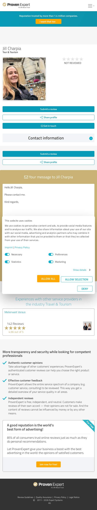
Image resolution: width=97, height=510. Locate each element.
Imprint (9, 247)
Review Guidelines (25, 497)
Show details (79, 269)
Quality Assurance (44, 497)
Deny (85, 289)
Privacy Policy (22, 247)
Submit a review (48, 109)
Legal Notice (74, 497)
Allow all (48, 279)
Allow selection (76, 279)
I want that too (47, 21)
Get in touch (48, 125)
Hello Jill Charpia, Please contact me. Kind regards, (48, 203)
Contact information (60, 138)
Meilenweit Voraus (14, 312)
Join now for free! (48, 464)
